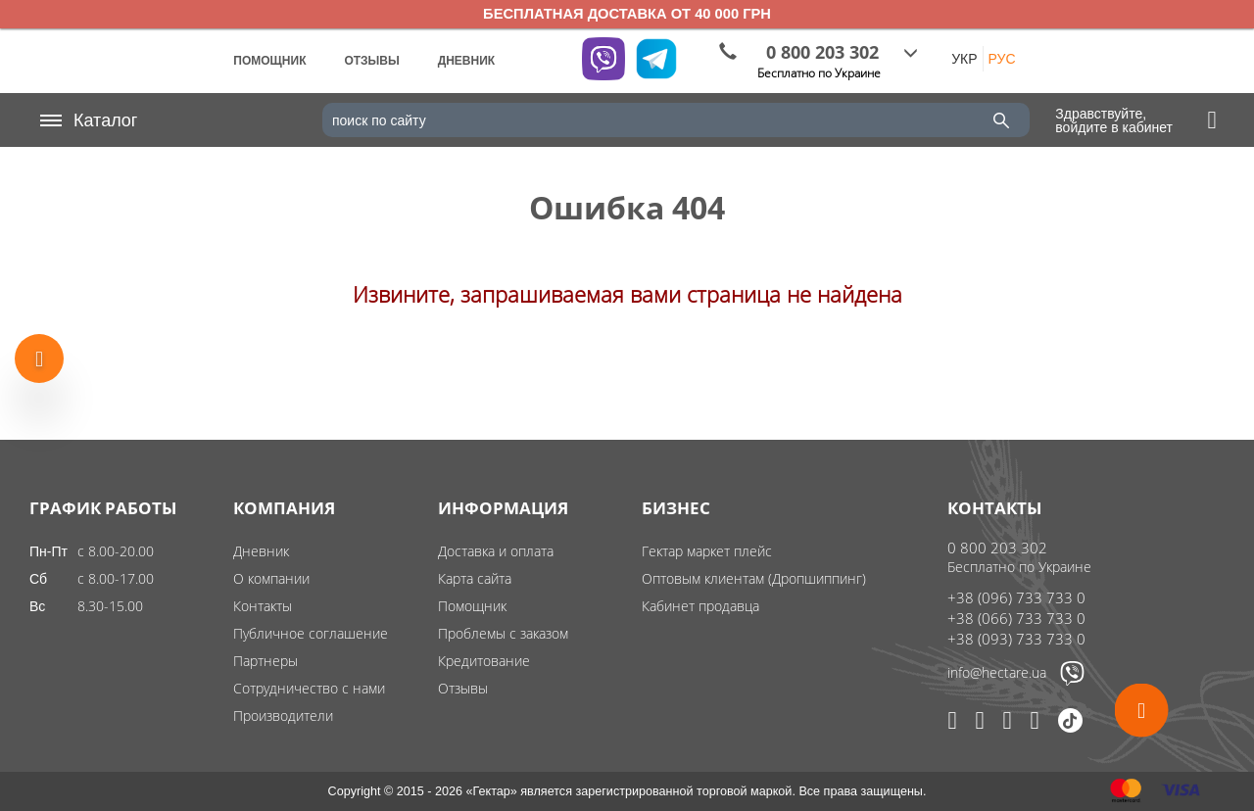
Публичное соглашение (310, 633)
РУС (1002, 59)
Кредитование (484, 660)
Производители (283, 715)
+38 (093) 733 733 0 (1016, 638)
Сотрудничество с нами (309, 688)
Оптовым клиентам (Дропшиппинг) (754, 578)
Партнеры (265, 660)
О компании (271, 578)
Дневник (261, 551)
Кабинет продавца (700, 605)
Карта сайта (474, 578)
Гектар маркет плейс (707, 551)
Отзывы (463, 688)
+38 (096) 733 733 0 (1016, 597)
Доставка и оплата (496, 551)
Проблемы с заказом (503, 633)
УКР (964, 59)
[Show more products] (39, 355)
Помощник (472, 605)
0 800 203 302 (997, 547)
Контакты (262, 605)
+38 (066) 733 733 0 (1016, 618)
